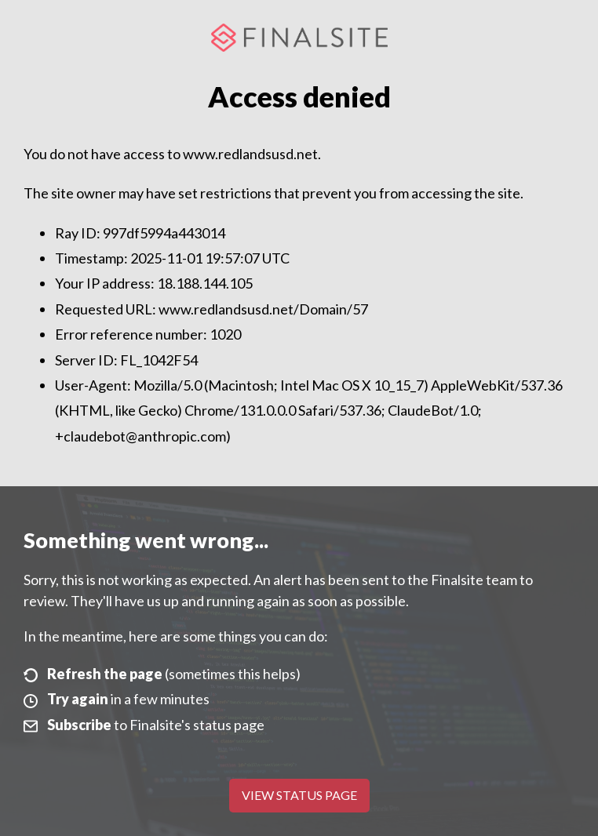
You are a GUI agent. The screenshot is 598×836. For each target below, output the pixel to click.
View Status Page (299, 794)
